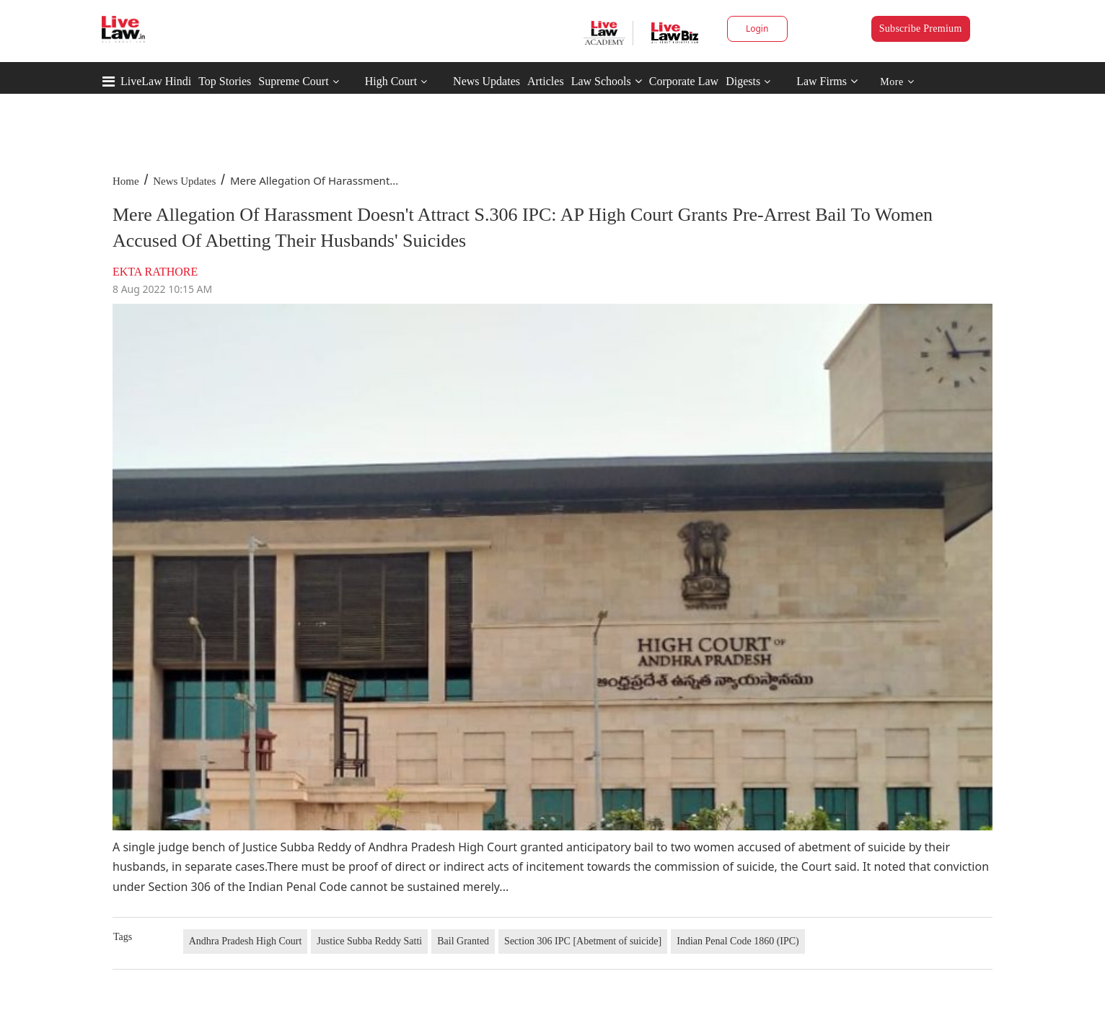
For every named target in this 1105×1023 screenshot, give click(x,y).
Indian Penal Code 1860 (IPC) (738, 941)
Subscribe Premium (920, 28)
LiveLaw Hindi (155, 81)
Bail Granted (463, 941)
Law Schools (606, 81)
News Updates (486, 81)
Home (126, 181)
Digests (743, 81)
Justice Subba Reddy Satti (369, 941)
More (897, 81)
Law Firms (827, 81)
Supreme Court (293, 81)
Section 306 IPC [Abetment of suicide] (582, 941)
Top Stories (224, 81)
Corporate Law (683, 81)
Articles (545, 81)
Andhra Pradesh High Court (245, 941)
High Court (391, 81)
